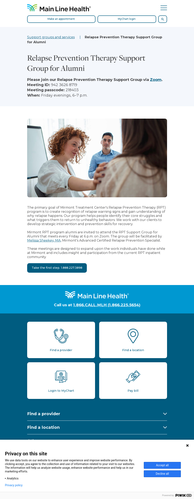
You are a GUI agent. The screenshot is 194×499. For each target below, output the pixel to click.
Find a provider (43, 413)
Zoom (155, 79)
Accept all (162, 465)
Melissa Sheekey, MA (44, 240)
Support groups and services (51, 37)
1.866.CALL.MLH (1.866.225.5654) (106, 305)
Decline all (162, 473)
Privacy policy (13, 485)
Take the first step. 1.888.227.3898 (57, 268)
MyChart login (127, 18)
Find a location (43, 427)
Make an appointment (61, 18)
